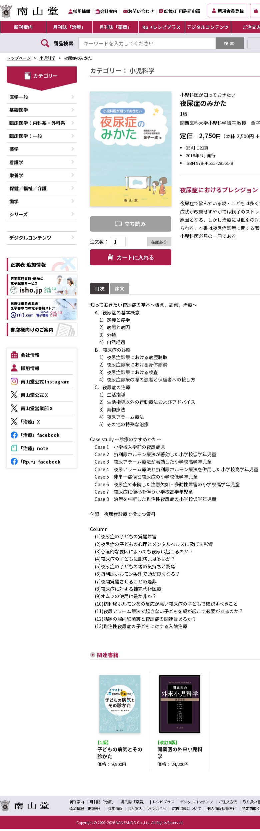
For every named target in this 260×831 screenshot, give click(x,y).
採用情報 (81, 11)
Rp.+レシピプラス (161, 27)
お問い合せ (157, 810)
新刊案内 (23, 27)
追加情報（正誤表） (85, 810)
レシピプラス (163, 803)
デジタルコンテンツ (208, 27)
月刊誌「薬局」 (115, 27)
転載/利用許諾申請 (182, 11)
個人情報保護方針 (221, 810)
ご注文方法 (228, 803)
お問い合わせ (141, 11)
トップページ (19, 58)
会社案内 (108, 11)
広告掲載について (186, 810)
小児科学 (47, 58)
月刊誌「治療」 (69, 27)
